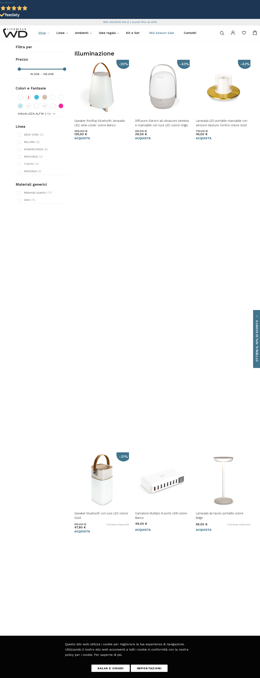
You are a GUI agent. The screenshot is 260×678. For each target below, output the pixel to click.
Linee (60, 33)
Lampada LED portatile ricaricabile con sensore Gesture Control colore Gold (221, 123)
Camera (81, 603)
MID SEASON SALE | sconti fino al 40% (130, 22)
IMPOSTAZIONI (149, 668)
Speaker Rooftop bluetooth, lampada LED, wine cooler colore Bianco (99, 123)
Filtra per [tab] (24, 47)
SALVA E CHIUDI (111, 668)
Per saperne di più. (108, 654)
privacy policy (187, 601)
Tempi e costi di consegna (125, 586)
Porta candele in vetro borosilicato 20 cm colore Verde (221, 295)
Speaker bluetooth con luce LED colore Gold (101, 209)
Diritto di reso (119, 598)
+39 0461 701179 (25, 592)
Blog (80, 620)
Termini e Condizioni (123, 581)
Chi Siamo (117, 626)
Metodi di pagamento (122, 592)
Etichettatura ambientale (125, 615)
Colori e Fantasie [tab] (31, 88)
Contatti (190, 33)
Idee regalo (107, 33)
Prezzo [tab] (22, 59)
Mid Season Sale (161, 33)
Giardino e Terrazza (88, 609)
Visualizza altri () (34, 114)
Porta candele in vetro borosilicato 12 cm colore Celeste (99, 295)
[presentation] (168, 610)
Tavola (80, 586)
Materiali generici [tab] (31, 184)
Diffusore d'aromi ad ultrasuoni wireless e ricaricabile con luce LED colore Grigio (162, 123)
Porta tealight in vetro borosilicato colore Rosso (157, 380)
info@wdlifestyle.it (30, 586)
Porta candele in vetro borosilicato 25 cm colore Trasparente (99, 380)
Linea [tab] (20, 126)
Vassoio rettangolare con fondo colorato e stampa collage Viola (223, 380)
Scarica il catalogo (121, 620)
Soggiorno (82, 592)
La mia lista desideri (244, 34)
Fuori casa (83, 598)
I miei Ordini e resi (121, 603)
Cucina (81, 581)
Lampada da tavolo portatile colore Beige (219, 209)
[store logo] (15, 33)
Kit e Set (133, 33)
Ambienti (81, 33)
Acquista (82, 138)
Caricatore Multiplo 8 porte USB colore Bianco (161, 209)
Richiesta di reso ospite (124, 609)
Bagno (80, 615)
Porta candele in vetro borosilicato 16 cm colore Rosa (160, 295)
